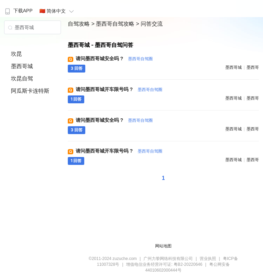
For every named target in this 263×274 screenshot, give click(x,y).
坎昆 (16, 54)
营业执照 (208, 258)
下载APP (18, 10)
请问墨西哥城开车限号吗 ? (119, 89)
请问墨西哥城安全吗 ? (114, 58)
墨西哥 (253, 67)
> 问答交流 (149, 24)
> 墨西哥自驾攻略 (113, 24)
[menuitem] (18, 8)
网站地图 (163, 246)
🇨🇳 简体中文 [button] (57, 11)
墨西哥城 (22, 66)
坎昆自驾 (22, 78)
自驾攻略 (79, 24)
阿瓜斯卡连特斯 (30, 91)
